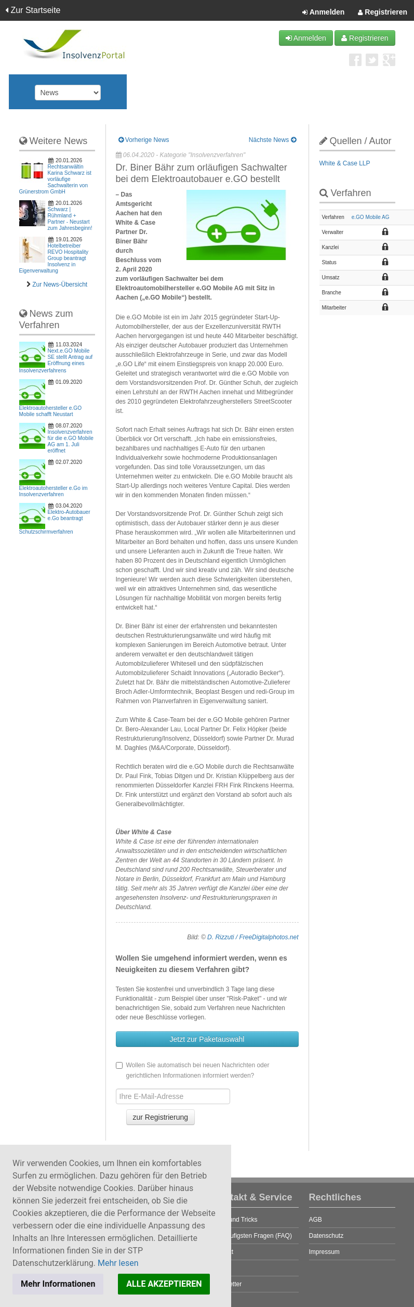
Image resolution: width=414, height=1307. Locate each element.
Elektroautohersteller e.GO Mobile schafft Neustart (50, 411)
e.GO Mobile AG (371, 217)
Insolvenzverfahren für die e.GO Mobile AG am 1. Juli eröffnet (71, 441)
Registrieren (382, 12)
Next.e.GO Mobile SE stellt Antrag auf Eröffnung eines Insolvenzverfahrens (56, 360)
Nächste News (272, 140)
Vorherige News (143, 140)
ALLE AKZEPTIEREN (164, 1284)
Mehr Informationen (58, 1284)
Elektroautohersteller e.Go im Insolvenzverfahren (53, 491)
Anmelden (323, 12)
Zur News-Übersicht (59, 284)
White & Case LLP (344, 163)
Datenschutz (326, 1235)
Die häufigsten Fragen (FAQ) (252, 1235)
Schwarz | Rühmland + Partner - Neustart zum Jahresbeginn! (70, 218)
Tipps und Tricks (235, 1219)
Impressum (324, 1252)
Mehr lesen (118, 1263)
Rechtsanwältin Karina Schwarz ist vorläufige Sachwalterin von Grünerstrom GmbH (55, 179)
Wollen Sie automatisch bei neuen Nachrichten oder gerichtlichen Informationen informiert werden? (193, 1070)
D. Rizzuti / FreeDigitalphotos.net (252, 937)
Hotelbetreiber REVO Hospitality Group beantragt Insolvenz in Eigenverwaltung (54, 258)
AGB (315, 1219)
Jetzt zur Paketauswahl (207, 1039)
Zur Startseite (32, 10)
